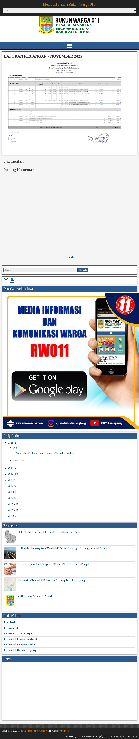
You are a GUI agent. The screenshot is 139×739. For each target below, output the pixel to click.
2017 (10, 515)
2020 (11, 497)
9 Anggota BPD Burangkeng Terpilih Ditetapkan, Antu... (44, 452)
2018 (10, 509)
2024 (11, 474)
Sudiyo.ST (66, 731)
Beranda (69, 257)
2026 (11, 442)
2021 (10, 491)
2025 (11, 468)
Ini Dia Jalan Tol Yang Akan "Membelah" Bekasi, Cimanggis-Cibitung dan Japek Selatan (63, 548)
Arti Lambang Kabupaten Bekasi (35, 596)
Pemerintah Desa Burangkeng (20, 650)
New (135, 736)
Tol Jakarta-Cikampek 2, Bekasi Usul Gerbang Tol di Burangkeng (51, 580)
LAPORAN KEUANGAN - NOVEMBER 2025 (43, 56)
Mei (15, 447)
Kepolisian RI (11, 628)
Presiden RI (10, 622)
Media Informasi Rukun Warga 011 (69, 4)
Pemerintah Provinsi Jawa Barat (20, 639)
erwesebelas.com (84, 736)
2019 (10, 503)
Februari (17, 460)
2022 (11, 486)
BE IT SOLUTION (112, 736)
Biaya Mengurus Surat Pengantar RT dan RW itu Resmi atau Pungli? (53, 564)
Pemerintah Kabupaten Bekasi (20, 644)
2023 (11, 480)
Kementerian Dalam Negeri (18, 633)
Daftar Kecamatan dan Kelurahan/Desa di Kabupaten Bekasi (50, 532)
